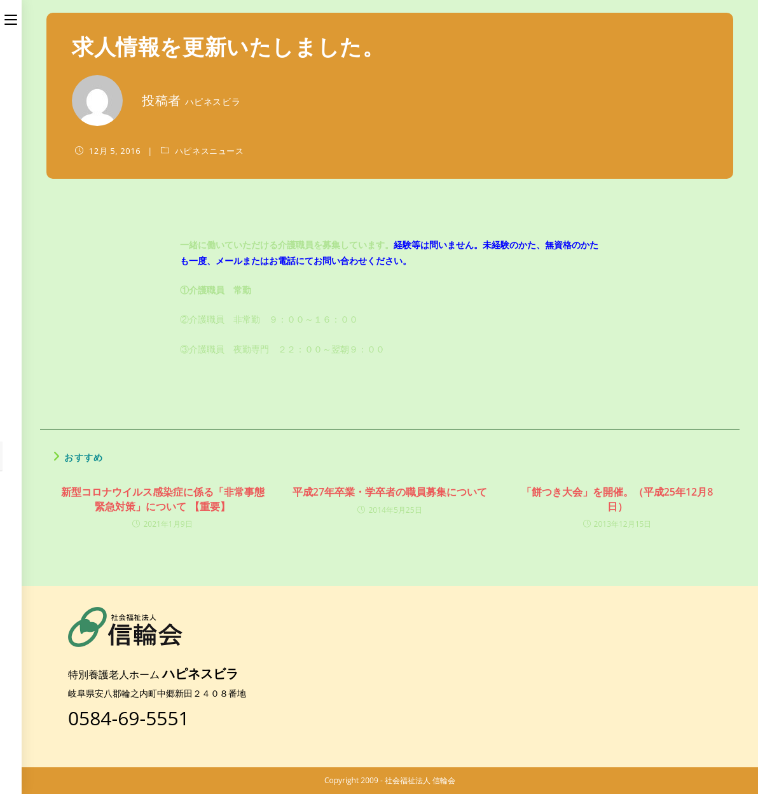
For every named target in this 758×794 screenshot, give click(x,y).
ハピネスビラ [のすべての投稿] (213, 101)
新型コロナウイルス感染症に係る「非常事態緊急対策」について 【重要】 (163, 499)
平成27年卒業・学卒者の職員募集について (390, 492)
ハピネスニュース (209, 151)
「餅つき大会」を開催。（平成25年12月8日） (617, 499)
